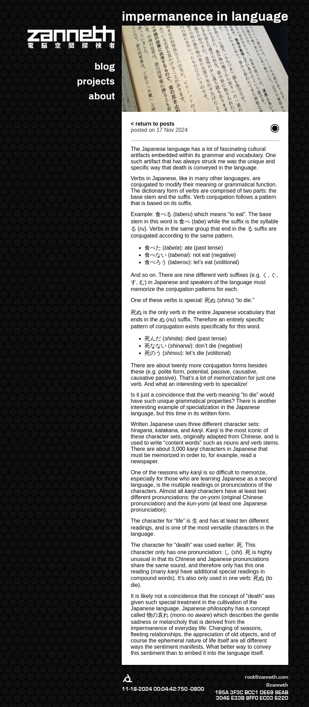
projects (96, 81)
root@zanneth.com (266, 677)
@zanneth (277, 685)
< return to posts (153, 124)
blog (104, 66)
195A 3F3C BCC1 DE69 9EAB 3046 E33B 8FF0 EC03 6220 (251, 695)
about (102, 96)
